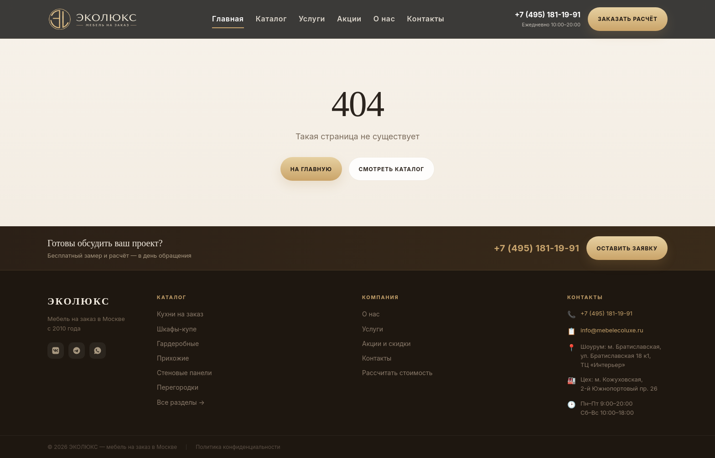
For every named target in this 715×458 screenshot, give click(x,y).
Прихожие (173, 358)
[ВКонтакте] (55, 350)
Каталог (271, 18)
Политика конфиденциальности (238, 446)
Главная (228, 18)
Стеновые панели (184, 373)
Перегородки (177, 387)
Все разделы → (181, 402)
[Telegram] (76, 350)
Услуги (312, 18)
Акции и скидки (386, 343)
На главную (311, 169)
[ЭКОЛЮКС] (94, 19)
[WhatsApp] (97, 350)
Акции (349, 18)
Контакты (426, 18)
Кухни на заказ (180, 314)
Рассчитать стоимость (397, 373)
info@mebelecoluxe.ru (611, 330)
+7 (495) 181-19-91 (547, 14)
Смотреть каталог (392, 169)
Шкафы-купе (177, 329)
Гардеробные (178, 343)
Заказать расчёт (628, 18)
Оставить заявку (627, 248)
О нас (384, 18)
